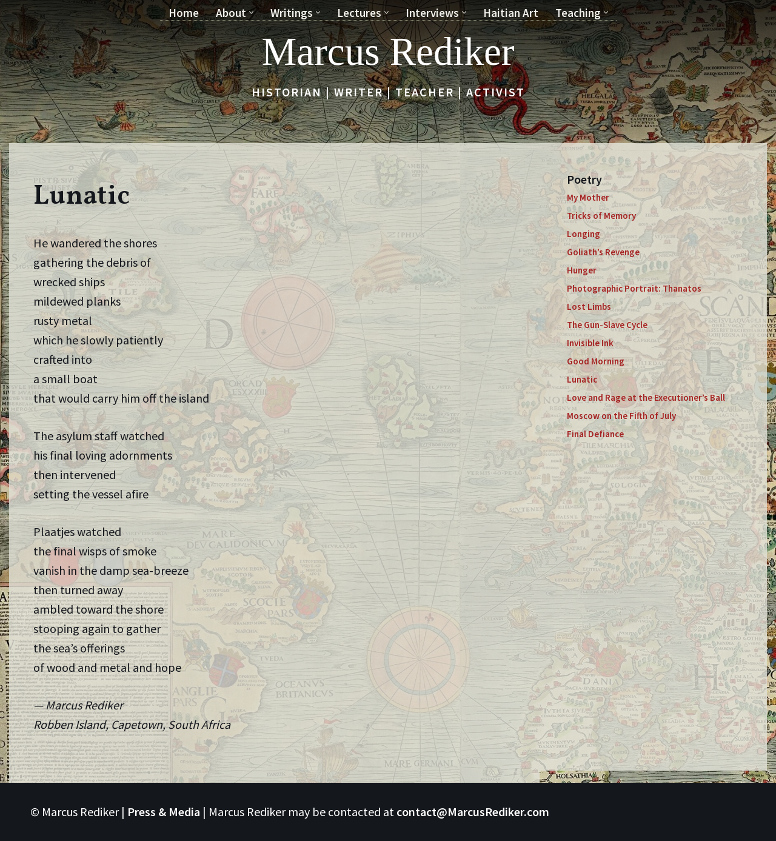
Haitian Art (510, 12)
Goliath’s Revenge (603, 252)
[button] (251, 12)
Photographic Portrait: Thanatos (634, 288)
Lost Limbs (589, 306)
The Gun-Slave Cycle (607, 324)
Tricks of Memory (601, 215)
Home (184, 12)
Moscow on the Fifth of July (621, 415)
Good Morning (595, 361)
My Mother (588, 197)
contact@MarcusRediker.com (472, 811)
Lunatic (582, 379)
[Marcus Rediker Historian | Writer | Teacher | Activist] (388, 51)
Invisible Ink (590, 343)
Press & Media (163, 811)
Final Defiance (595, 434)
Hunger (582, 270)
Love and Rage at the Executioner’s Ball (646, 397)
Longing (583, 234)
